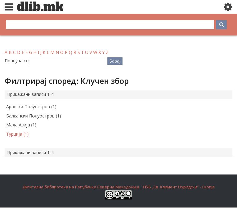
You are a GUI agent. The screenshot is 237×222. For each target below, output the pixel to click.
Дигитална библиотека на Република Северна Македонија (81, 187)
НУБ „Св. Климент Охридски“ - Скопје (179, 187)
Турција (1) (17, 134)
